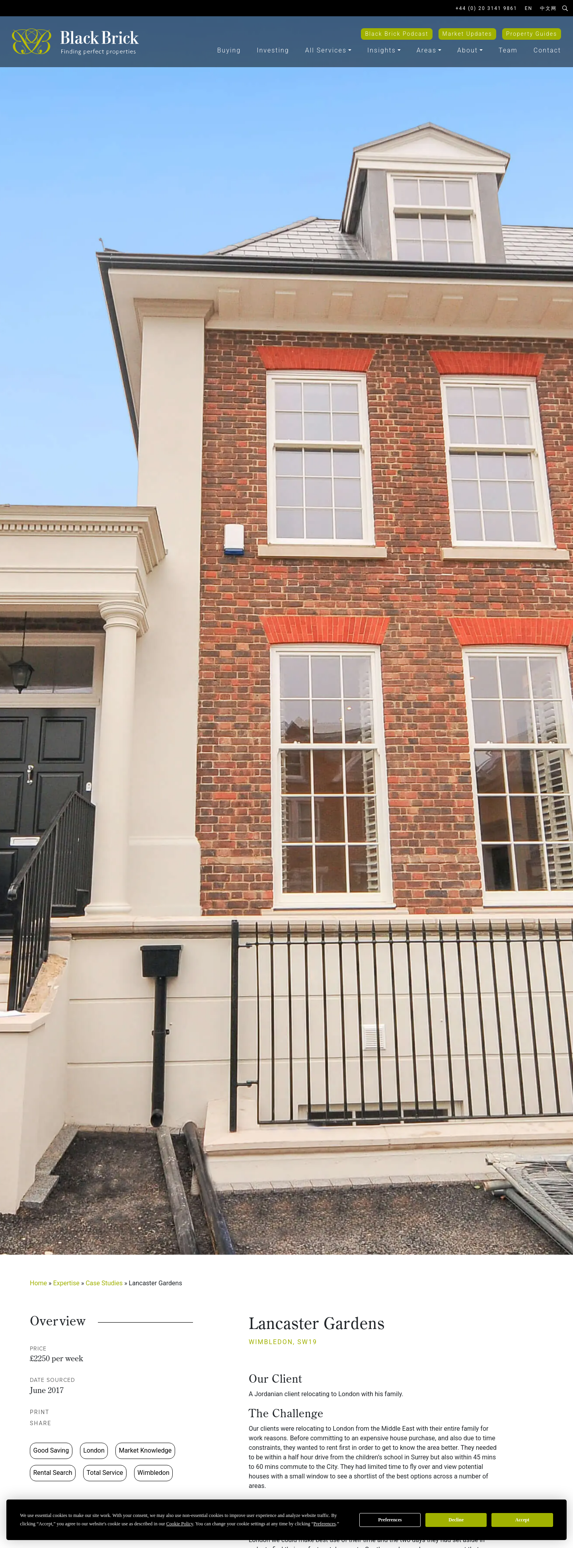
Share (44, 1423)
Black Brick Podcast (396, 34)
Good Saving (51, 1450)
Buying (229, 50)
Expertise (66, 1283)
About (467, 50)
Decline (456, 1520)
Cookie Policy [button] (179, 1524)
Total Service (105, 1472)
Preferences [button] (325, 1524)
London (94, 1450)
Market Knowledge (145, 1450)
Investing (273, 50)
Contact (547, 50)
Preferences (390, 1520)
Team (508, 50)
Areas (427, 50)
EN (528, 8)
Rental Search (52, 1472)
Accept (522, 1520)
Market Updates (467, 34)
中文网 (548, 8)
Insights (381, 50)
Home (38, 1283)
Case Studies (104, 1283)
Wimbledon (153, 1472)
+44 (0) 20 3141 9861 (486, 8)
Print (44, 1412)
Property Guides (531, 34)
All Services (326, 50)
